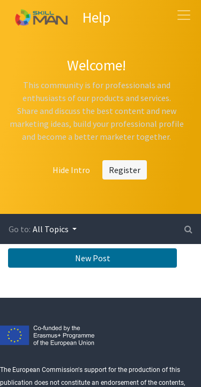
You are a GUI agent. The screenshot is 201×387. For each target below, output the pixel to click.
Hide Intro (71, 169)
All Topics (51, 229)
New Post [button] (92, 258)
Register (124, 169)
